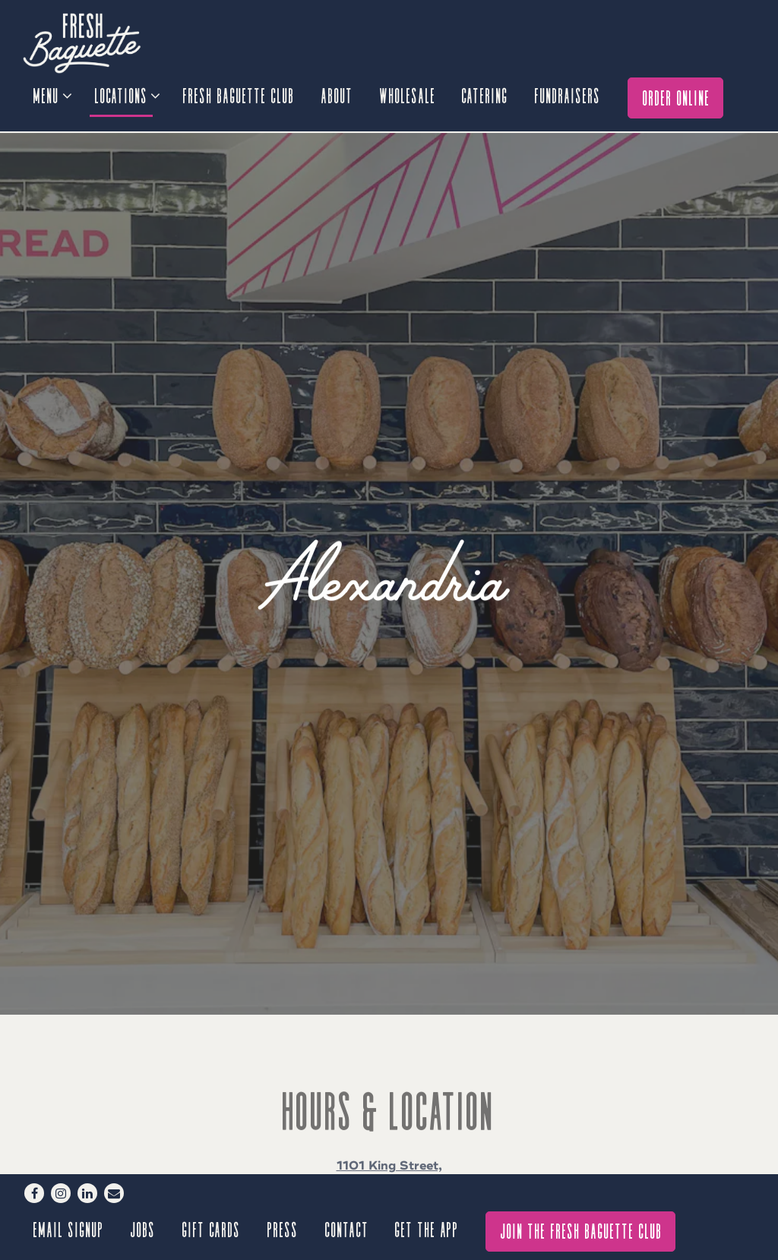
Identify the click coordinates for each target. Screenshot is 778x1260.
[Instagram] (61, 1193)
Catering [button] (485, 94)
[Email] (114, 1193)
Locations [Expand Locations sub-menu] (126, 92)
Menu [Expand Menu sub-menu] (51, 92)
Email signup (68, 1228)
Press (283, 1228)
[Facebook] (34, 1193)
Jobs (143, 1228)
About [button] (337, 94)
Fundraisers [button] (568, 94)
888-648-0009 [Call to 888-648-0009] (389, 1130)
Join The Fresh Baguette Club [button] (582, 1230)
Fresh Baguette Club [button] (239, 94)
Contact (347, 1228)
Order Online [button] (676, 97)
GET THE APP (427, 1228)
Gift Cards (211, 1228)
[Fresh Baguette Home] (106, 42)
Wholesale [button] (408, 94)
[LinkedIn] (87, 1193)
